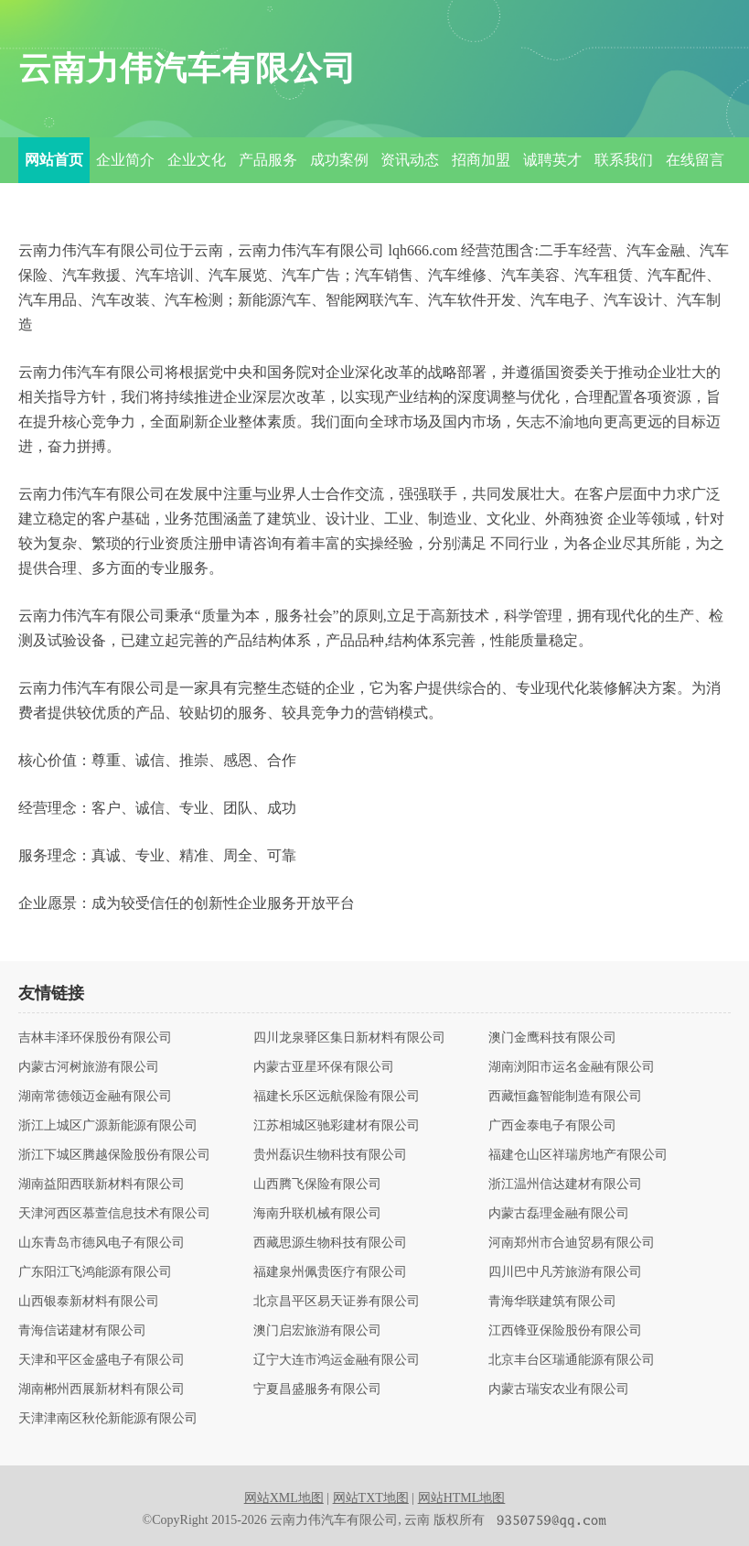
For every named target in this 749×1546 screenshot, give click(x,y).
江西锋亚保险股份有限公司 (565, 1330)
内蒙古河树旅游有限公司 (88, 1067)
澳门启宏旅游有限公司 (317, 1330)
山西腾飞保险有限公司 (317, 1184)
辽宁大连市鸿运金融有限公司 (336, 1360)
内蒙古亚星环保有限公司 (323, 1067)
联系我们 (623, 160)
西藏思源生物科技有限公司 (330, 1243)
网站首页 (54, 160)
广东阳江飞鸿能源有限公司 (95, 1272)
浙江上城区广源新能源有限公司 (108, 1125)
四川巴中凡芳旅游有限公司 (565, 1272)
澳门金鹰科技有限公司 (552, 1038)
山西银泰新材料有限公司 (88, 1301)
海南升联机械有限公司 (317, 1213)
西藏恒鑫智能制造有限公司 (565, 1096)
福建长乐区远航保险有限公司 (336, 1096)
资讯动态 (409, 160)
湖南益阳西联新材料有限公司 (101, 1184)
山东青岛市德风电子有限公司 (101, 1243)
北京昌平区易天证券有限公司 (336, 1301)
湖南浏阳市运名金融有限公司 (571, 1067)
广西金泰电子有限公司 (552, 1125)
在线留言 (695, 160)
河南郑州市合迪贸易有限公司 (571, 1243)
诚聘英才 (552, 160)
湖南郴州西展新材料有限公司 (101, 1389)
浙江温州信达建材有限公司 (565, 1184)
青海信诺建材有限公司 (82, 1330)
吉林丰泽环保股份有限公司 (95, 1038)
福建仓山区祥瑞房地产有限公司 (578, 1155)
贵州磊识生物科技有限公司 (330, 1155)
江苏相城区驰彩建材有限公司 (336, 1125)
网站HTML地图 (462, 1498)
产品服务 (268, 160)
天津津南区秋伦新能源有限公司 (108, 1418)
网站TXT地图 (371, 1498)
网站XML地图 (284, 1498)
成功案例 (339, 160)
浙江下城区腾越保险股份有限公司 (114, 1155)
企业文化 (196, 160)
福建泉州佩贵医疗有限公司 (330, 1272)
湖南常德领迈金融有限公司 (95, 1096)
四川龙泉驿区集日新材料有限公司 (349, 1038)
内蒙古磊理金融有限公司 (558, 1213)
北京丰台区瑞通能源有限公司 (571, 1360)
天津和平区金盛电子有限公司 (101, 1360)
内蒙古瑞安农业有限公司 (558, 1389)
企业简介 (125, 160)
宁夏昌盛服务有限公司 (317, 1389)
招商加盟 (481, 160)
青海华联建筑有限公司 (552, 1301)
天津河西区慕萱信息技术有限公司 (114, 1213)
